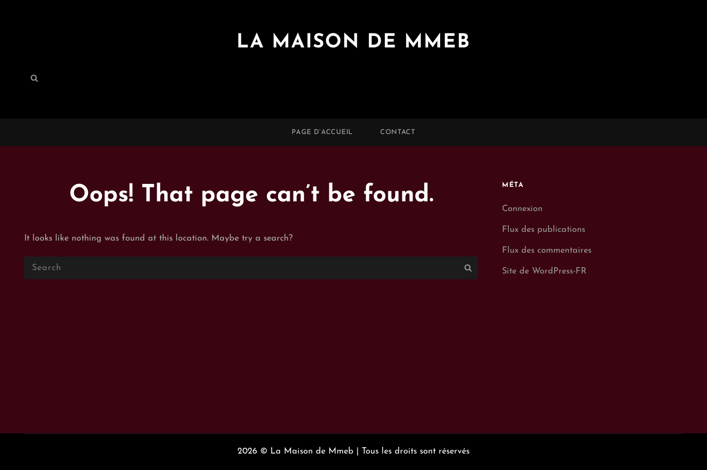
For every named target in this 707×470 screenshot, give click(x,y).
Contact (397, 132)
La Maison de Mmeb (353, 42)
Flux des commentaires (546, 250)
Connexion (522, 208)
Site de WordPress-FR (544, 271)
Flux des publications (543, 229)
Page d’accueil (322, 132)
